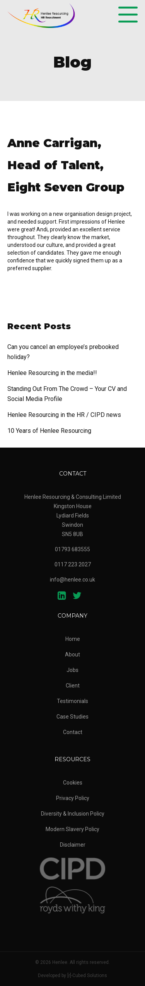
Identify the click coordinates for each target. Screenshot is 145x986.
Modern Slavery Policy (72, 829)
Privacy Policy (72, 798)
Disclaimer (72, 845)
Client (73, 685)
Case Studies (72, 716)
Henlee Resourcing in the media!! (52, 373)
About (72, 654)
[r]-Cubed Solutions (87, 975)
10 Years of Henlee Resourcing (49, 430)
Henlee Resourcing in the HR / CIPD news (64, 414)
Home (72, 639)
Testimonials (72, 701)
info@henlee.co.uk (72, 579)
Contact (72, 732)
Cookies (72, 782)
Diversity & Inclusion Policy (72, 814)
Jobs (72, 670)
